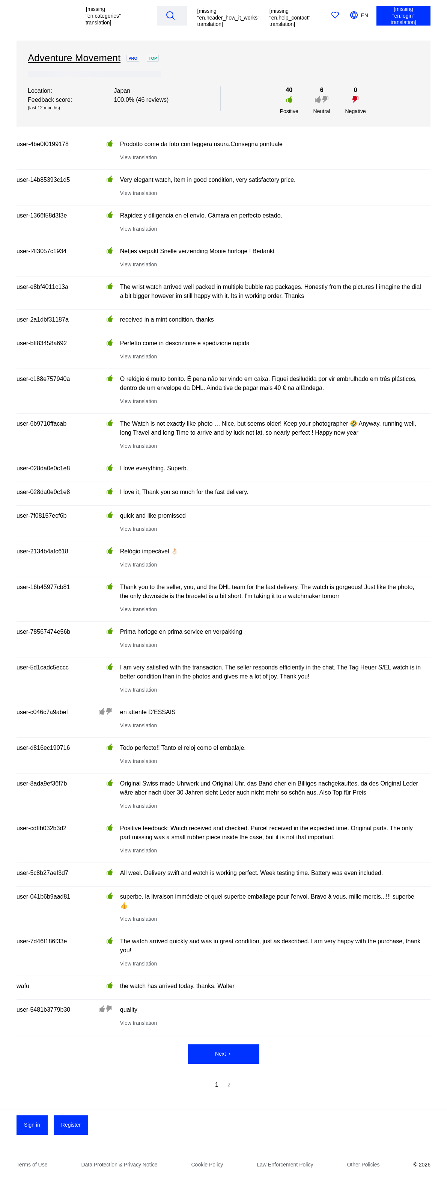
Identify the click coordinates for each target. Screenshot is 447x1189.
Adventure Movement (74, 57)
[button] (114, 16)
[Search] (170, 15)
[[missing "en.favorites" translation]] (335, 16)
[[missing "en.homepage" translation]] (45, 16)
